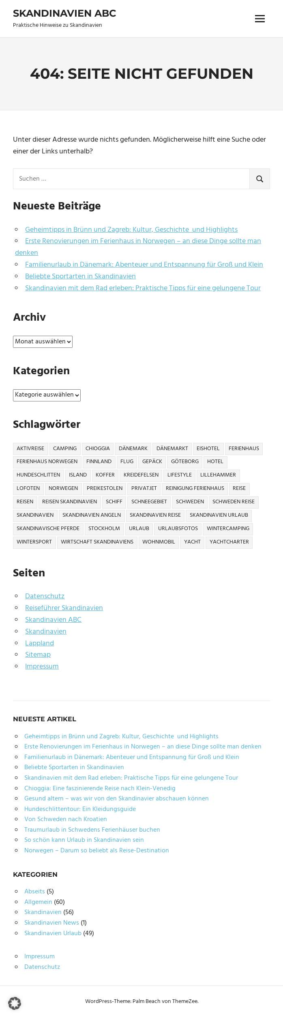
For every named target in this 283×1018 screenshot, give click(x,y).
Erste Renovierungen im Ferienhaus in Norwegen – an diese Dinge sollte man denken (138, 247)
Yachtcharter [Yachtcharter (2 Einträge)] (229, 542)
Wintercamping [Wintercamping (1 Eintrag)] (228, 528)
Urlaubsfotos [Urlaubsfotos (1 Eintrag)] (178, 528)
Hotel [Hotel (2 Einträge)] (215, 461)
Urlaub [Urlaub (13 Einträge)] (139, 528)
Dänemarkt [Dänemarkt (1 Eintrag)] (172, 448)
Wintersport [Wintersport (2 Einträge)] (34, 542)
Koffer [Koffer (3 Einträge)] (105, 475)
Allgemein (38, 902)
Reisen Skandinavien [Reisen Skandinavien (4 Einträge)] (69, 502)
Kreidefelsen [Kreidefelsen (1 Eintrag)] (141, 475)
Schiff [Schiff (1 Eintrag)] (114, 502)
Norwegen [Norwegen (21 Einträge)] (63, 488)
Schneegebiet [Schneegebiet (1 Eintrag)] (149, 502)
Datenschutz (44, 596)
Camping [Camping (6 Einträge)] (65, 448)
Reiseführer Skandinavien (64, 608)
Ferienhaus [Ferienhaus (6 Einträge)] (244, 448)
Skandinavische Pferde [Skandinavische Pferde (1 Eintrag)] (48, 528)
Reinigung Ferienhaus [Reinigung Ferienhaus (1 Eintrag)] (195, 488)
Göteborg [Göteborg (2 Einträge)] (185, 461)
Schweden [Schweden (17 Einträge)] (190, 502)
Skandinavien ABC (64, 13)
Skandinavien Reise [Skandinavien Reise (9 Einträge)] (155, 515)
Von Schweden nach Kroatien (65, 819)
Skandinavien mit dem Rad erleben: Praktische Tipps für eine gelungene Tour (143, 288)
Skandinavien (45, 632)
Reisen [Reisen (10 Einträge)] (25, 502)
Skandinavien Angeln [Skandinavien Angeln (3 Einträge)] (91, 515)
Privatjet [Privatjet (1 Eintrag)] (144, 488)
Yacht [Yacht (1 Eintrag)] (192, 542)
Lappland (39, 643)
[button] (14, 1003)
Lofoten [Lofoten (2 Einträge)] (28, 488)
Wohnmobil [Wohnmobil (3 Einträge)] (158, 542)
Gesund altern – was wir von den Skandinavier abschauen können (116, 799)
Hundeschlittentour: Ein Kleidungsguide (80, 809)
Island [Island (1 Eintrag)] (78, 475)
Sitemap (38, 655)
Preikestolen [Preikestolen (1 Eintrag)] (104, 488)
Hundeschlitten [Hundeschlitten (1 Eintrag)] (38, 475)
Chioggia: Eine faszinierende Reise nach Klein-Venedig (100, 788)
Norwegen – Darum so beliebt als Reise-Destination (96, 850)
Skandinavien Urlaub (52, 933)
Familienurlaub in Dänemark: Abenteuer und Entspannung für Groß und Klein (144, 265)
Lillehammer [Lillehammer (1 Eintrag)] (218, 475)
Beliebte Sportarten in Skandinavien (80, 277)
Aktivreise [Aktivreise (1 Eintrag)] (30, 448)
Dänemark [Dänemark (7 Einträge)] (133, 448)
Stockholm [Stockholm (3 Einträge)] (104, 528)
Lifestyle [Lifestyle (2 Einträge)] (179, 475)
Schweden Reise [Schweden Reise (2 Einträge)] (233, 502)
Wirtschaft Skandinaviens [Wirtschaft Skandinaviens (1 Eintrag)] (97, 542)
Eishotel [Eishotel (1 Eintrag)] (208, 448)
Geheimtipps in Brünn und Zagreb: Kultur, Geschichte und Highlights (131, 230)
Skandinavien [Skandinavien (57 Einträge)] (35, 515)
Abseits (34, 891)
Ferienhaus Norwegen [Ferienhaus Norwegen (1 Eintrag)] (47, 461)
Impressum (42, 667)
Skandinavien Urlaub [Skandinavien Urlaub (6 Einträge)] (219, 515)
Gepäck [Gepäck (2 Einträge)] (152, 461)
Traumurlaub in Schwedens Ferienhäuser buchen (92, 830)
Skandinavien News (51, 923)
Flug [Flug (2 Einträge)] (126, 461)
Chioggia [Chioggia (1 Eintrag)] (98, 448)
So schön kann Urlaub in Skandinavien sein (84, 840)
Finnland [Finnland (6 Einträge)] (98, 461)
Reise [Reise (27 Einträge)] (239, 488)
